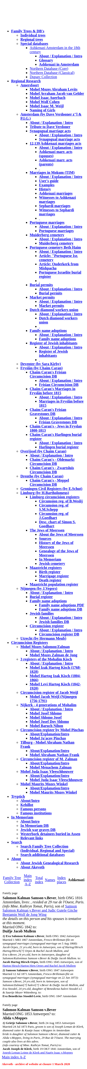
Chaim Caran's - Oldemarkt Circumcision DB (52, 462)
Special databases (34, 44)
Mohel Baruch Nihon (46, 726)
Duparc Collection (43, 77)
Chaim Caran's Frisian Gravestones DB (48, 412)
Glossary (46, 60)
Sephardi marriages (55, 206)
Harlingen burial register (59, 447)
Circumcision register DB (59, 634)
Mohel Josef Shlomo (46, 713)
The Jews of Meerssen (47, 530)
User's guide (48, 181)
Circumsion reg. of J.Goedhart (53, 516)
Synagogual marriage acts (50, 131)
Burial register (41, 597)
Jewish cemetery (52, 563)
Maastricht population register (54, 584)
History (45, 189)
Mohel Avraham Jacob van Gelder (57, 93)
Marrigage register (54, 576)
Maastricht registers (46, 568)
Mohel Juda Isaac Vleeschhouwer (56, 780)
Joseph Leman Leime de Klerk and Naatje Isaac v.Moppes (38, 1052)
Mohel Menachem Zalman (50, 767)
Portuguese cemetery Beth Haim (55, 247)
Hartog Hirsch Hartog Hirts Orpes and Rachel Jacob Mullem (39, 965)
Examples (47, 185)
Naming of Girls (42, 110)
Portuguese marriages (47, 222)
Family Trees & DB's (27, 31)
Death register (50, 580)
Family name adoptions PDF (61, 605)
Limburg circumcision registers (55, 497)
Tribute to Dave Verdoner (50, 127)
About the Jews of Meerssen (61, 534)
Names (50, 880)
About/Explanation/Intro (49, 734)
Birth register (50, 572)
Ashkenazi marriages (55, 193)
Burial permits (41, 285)
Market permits (42, 297)
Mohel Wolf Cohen (45, 102)
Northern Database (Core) (49, 68)
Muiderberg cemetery (47, 235)
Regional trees (31, 39)
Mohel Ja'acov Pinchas (48, 738)
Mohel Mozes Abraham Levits (53, 89)
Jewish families (42, 613)
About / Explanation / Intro (60, 56)
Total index (39, 880)
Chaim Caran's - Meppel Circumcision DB (49, 482)
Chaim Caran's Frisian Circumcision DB (48, 374)
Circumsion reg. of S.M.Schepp (53, 507)
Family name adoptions (48, 331)
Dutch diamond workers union (54, 310)
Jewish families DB (54, 622)
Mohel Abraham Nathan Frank (54, 755)
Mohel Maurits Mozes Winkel (53, 792)
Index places (61, 880)
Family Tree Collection (12, 880)
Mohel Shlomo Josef (46, 717)
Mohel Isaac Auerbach (47, 98)
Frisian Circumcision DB (58, 385)
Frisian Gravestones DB (58, 422)
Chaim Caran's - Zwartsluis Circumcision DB (52, 470)
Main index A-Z (28, 880)
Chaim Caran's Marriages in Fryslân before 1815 (52, 391)
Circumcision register (47, 626)
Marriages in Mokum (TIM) (52, 172)
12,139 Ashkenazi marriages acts (55, 143)
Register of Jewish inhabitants (53, 343)
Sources (45, 539)
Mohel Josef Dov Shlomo (49, 722)
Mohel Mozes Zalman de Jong (53, 655)
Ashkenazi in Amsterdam (59, 64)
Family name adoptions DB (60, 609)
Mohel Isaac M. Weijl (47, 106)
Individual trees (32, 35)
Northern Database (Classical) (52, 73)
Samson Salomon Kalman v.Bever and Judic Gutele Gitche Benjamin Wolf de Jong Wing (40, 910)
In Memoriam (50, 559)
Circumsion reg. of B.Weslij (61, 501)
